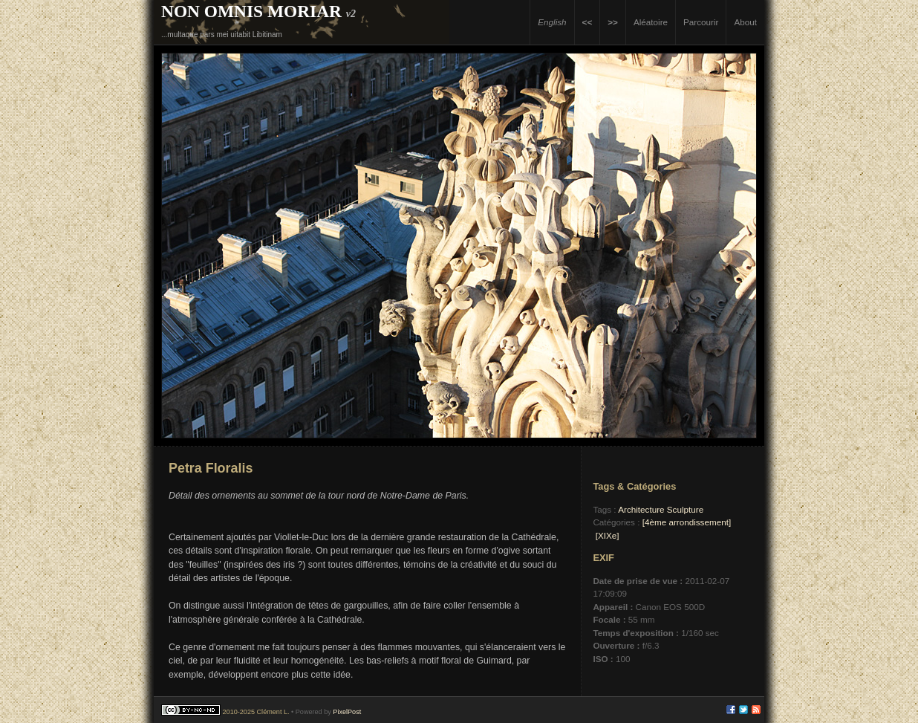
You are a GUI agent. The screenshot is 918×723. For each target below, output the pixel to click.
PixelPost (347, 712)
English (552, 22)
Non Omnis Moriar (251, 11)
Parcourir (700, 22)
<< (587, 22)
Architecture (641, 509)
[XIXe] (607, 535)
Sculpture (685, 509)
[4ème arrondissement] (687, 522)
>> (613, 22)
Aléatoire (651, 22)
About (745, 22)
